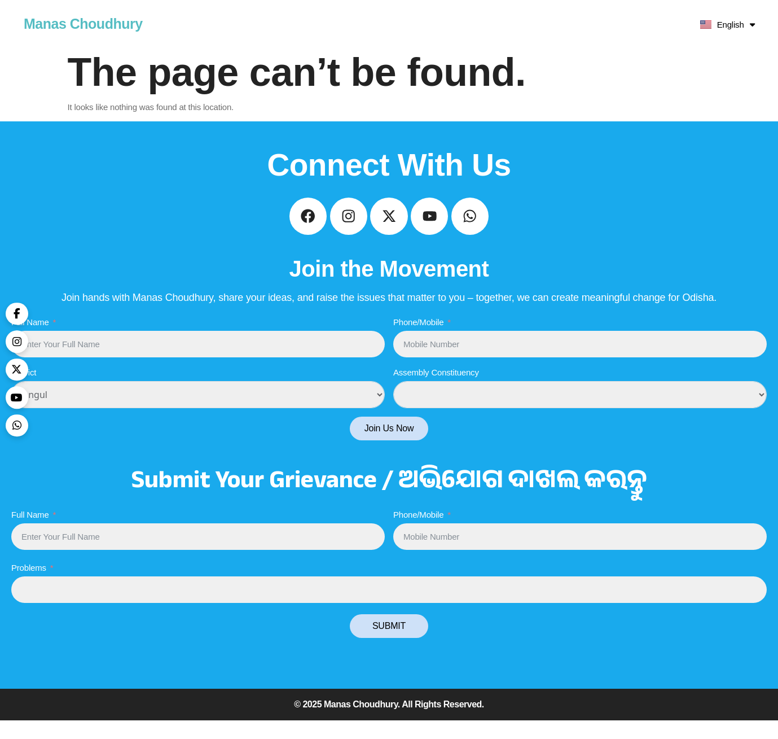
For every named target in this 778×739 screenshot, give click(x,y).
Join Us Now (389, 447)
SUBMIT (389, 644)
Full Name (30, 340)
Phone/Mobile (418, 340)
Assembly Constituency (436, 391)
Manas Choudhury (83, 24)
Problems (28, 586)
